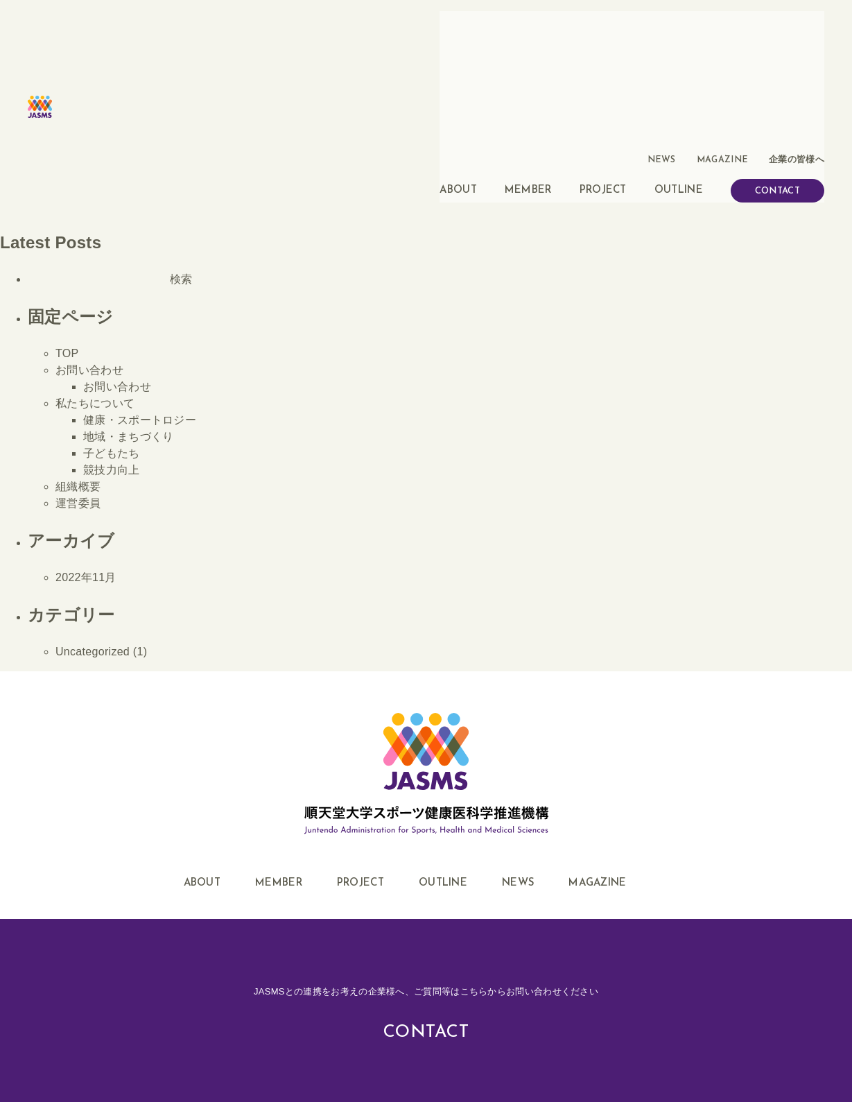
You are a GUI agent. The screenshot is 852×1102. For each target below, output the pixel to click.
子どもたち (111, 319)
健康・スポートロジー (139, 286)
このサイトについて (195, 1044)
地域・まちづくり (128, 303)
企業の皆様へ (798, 23)
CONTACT (777, 53)
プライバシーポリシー (317, 1044)
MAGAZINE (729, 23)
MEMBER (528, 51)
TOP (67, 219)
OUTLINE (678, 51)
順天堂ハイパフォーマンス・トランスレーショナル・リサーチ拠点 (536, 1044)
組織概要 (78, 353)
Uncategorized (92, 518)
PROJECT (603, 51)
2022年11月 (85, 443)
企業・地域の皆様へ (77, 1044)
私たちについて (94, 269)
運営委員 (78, 369)
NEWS (673, 23)
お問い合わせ (89, 236)
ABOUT (458, 51)
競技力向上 (111, 336)
